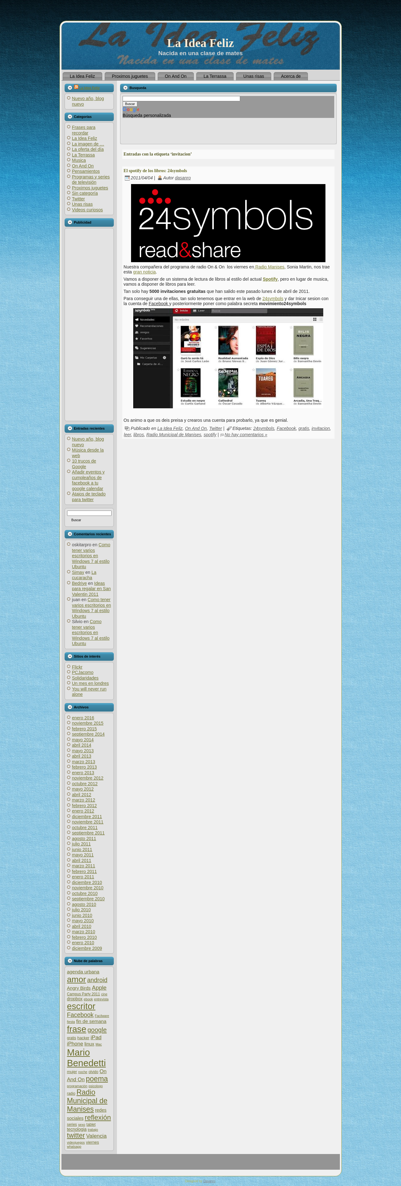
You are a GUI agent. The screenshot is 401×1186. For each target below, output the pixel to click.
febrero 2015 (84, 728)
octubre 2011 (85, 827)
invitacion (321, 428)
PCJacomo (82, 672)
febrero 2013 (84, 767)
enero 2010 (83, 942)
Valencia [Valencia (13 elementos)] (96, 1136)
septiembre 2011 (88, 832)
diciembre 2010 (87, 882)
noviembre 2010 (87, 887)
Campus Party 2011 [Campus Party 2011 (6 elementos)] (83, 994)
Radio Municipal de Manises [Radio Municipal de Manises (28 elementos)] (87, 1100)
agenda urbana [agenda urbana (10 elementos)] (83, 971)
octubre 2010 (85, 893)
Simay (78, 572)
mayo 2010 (83, 920)
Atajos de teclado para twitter (89, 496)
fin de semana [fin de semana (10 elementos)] (91, 1021)
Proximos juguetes (90, 187)
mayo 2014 (83, 739)
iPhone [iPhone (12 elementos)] (75, 1044)
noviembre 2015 (87, 723)
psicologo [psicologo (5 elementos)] (96, 1086)
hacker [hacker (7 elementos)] (83, 1037)
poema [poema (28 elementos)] (97, 1079)
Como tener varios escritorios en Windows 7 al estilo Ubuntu (91, 555)
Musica (79, 160)
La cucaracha (84, 575)
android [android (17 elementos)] (97, 980)
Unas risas (82, 204)
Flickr (77, 667)
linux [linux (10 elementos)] (89, 1043)
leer (127, 434)
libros (138, 434)
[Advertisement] (89, 324)
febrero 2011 (84, 871)
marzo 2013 (83, 761)
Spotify (270, 279)
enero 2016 (83, 717)
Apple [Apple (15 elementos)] (99, 987)
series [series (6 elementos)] (72, 1124)
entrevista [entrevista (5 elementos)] (101, 999)
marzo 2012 (83, 799)
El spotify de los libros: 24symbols (155, 170)
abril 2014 (82, 745)
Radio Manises (269, 266)
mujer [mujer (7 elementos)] (72, 1071)
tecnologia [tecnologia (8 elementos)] (77, 1129)
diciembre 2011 (87, 816)
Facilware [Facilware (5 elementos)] (102, 1016)
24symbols (272, 298)
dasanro (183, 177)
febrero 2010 (84, 937)
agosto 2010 (84, 904)
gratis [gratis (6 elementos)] (71, 1038)
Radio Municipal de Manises (173, 434)
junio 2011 (82, 849)
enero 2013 (83, 772)
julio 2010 (81, 909)
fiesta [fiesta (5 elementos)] (71, 1022)
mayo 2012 (83, 789)
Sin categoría (85, 193)
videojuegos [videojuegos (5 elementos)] (76, 1142)
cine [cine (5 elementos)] (104, 994)
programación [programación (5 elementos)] (77, 1086)
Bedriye (79, 583)
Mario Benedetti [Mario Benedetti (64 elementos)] (86, 1057)
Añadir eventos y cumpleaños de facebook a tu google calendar (88, 480)
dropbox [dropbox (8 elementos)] (75, 999)
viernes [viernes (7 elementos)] (92, 1142)
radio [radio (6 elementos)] (71, 1093)
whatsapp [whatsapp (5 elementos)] (74, 1146)
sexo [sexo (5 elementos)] (81, 1124)
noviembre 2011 (87, 821)
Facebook (286, 428)
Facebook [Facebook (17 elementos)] (80, 1014)
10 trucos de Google (84, 463)
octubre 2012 (85, 783)
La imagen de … (88, 143)
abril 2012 (82, 794)
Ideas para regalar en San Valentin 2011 (91, 589)
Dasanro (209, 1181)
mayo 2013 (83, 750)
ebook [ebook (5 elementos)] (88, 999)
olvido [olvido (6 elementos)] (93, 1072)
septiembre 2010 (88, 898)
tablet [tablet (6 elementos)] (91, 1124)
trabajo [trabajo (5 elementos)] (93, 1129)
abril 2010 (82, 926)
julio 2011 (81, 843)
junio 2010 (82, 915)
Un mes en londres (90, 683)
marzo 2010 (83, 931)
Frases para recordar (84, 130)
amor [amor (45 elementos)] (76, 979)
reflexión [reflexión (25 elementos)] (98, 1117)
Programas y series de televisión (91, 179)
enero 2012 (83, 810)
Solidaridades (85, 677)
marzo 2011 (83, 865)
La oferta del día (88, 149)
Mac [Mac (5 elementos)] (99, 1044)
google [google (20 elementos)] (97, 1029)
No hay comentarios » (245, 434)
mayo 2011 (83, 854)
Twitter (78, 198)
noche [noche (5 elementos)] (82, 1072)
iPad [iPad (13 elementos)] (96, 1037)
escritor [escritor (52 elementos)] (81, 1006)
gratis (303, 428)
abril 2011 (82, 860)
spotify (210, 434)
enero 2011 (83, 876)
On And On (83, 165)
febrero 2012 (84, 805)
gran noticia (144, 271)
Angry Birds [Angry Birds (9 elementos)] (79, 988)
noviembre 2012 (87, 778)
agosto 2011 (84, 838)
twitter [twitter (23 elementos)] (76, 1135)
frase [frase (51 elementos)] (77, 1029)
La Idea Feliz (200, 43)
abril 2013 (82, 756)
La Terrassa (83, 154)
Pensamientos (86, 171)
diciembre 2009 (87, 948)
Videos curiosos (87, 209)
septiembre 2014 (88, 734)
